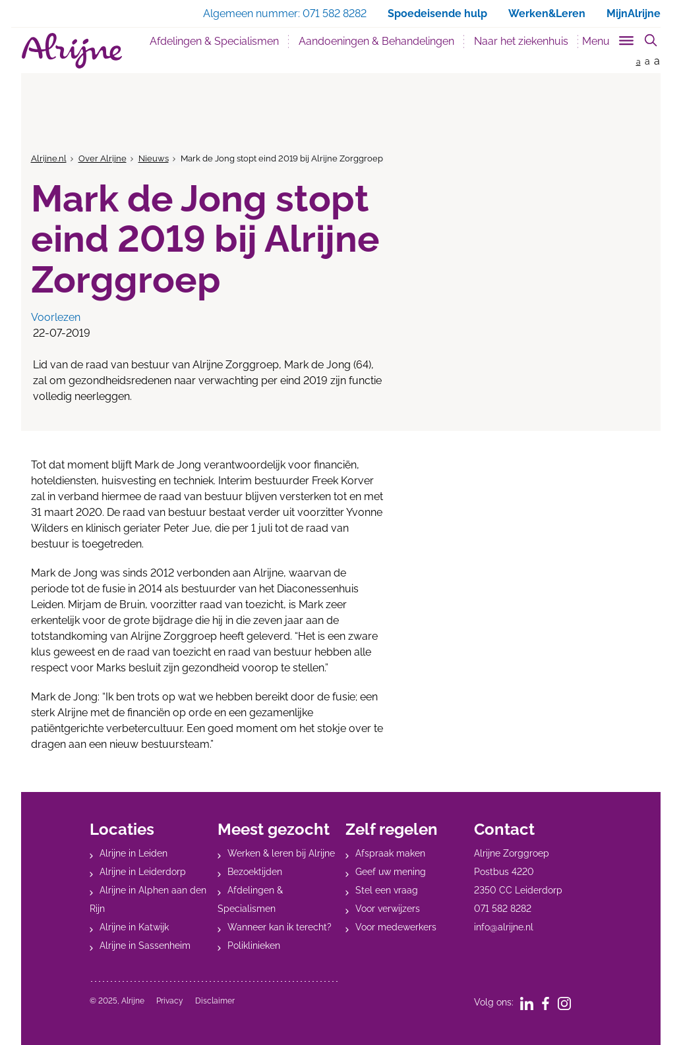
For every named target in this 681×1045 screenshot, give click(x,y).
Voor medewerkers (395, 927)
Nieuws (153, 158)
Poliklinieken (253, 945)
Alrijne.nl (49, 158)
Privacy (169, 1000)
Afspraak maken (390, 853)
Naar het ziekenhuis (521, 41)
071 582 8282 (502, 908)
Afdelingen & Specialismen (214, 41)
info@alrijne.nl (503, 927)
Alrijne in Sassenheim (145, 945)
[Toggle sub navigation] (608, 38)
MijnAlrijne (634, 13)
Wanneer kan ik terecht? (279, 927)
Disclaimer (215, 1000)
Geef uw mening (390, 871)
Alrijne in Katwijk (134, 927)
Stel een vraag (386, 890)
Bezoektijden (254, 871)
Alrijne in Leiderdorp (143, 871)
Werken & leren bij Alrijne (281, 853)
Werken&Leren (546, 13)
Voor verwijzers (387, 908)
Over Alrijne (102, 158)
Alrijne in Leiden (133, 853)
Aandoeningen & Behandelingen (376, 41)
